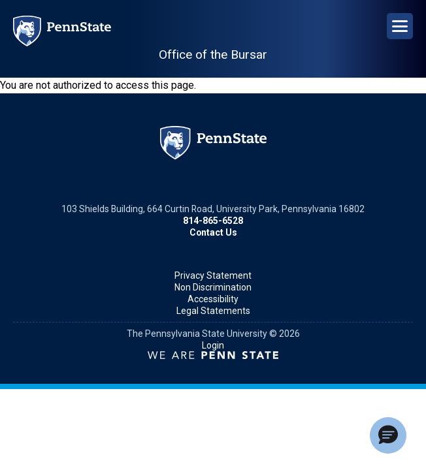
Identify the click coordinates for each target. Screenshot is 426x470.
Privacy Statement (213, 275)
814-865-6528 (213, 220)
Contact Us (213, 232)
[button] (388, 435)
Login (213, 345)
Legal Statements (213, 311)
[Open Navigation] (400, 26)
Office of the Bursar (213, 54)
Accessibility (213, 299)
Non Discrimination (213, 287)
